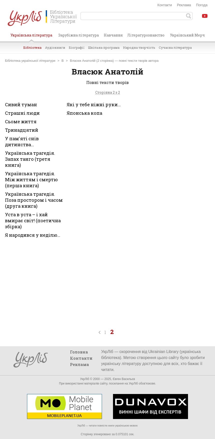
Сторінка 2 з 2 (107, 92)
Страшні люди (22, 113)
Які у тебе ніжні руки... (94, 105)
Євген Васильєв (124, 379)
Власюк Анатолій (83, 60)
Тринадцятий (21, 130)
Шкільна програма (104, 47)
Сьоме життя (20, 121)
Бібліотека (32, 47)
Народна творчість (139, 47)
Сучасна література (175, 47)
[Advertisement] (175, 140)
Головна (79, 351)
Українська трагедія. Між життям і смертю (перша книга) (31, 179)
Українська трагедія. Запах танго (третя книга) (30, 159)
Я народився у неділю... (32, 235)
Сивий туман (21, 105)
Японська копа (84, 113)
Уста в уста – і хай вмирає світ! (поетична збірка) (33, 221)
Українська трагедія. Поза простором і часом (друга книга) (34, 200)
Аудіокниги (55, 47)
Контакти (165, 5)
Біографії (76, 47)
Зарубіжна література (78, 35)
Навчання (113, 35)
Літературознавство (145, 35)
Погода (202, 5)
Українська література (31, 37)
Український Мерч (187, 35)
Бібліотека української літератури (30, 60)
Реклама (184, 5)
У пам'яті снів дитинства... (22, 142)
